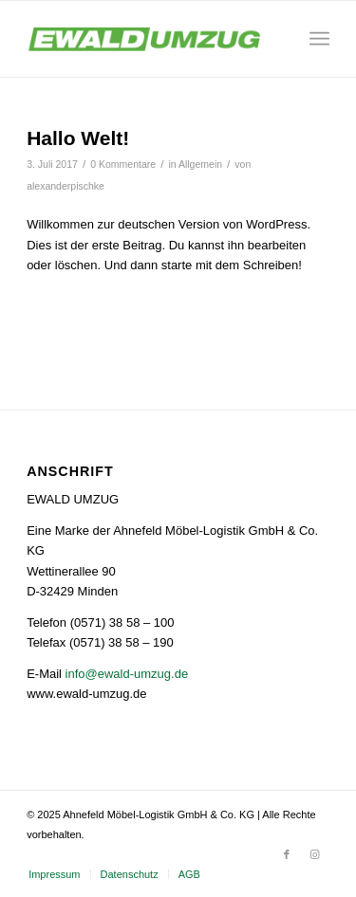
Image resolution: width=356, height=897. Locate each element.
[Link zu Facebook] (286, 854)
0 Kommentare (123, 164)
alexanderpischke (65, 186)
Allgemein (200, 164)
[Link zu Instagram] (315, 854)
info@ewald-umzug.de (127, 674)
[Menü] (319, 39)
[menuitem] (54, 874)
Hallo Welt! (78, 138)
